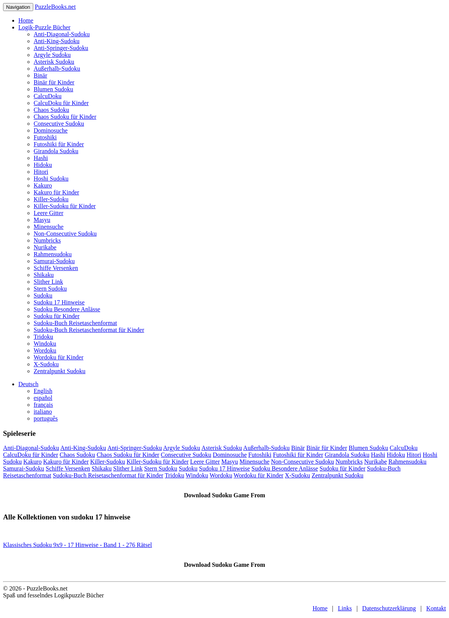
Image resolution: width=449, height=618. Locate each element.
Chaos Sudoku (51, 110)
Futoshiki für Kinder (59, 144)
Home (25, 20)
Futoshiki (45, 137)
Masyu (42, 220)
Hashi (41, 158)
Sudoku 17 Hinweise (59, 302)
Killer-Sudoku (51, 199)
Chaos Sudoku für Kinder (65, 116)
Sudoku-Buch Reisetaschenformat (75, 323)
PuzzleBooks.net (55, 6)
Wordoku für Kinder (58, 357)
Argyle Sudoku (52, 55)
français (43, 404)
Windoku (45, 343)
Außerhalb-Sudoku (57, 68)
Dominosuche (51, 130)
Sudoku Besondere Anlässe (67, 309)
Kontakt (436, 608)
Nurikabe (45, 247)
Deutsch (28, 384)
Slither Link (48, 281)
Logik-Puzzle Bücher (44, 27)
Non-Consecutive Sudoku (65, 233)
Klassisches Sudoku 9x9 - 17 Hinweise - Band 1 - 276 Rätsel (77, 545)
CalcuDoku (48, 96)
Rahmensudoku (53, 254)
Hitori (41, 171)
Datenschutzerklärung (389, 608)
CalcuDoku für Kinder (61, 103)
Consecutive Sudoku (59, 123)
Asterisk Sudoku (54, 61)
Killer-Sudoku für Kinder (65, 206)
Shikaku (43, 275)
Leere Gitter (48, 213)
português (46, 418)
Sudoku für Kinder (56, 316)
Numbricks (47, 240)
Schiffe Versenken (56, 268)
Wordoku (45, 350)
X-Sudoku (46, 364)
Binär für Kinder (54, 82)
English (43, 391)
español (43, 398)
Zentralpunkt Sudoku (60, 371)
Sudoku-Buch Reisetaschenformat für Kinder (89, 330)
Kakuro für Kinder (56, 192)
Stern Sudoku (50, 288)
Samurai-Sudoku (54, 261)
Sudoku (43, 295)
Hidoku (43, 165)
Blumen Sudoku (53, 89)
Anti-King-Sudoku (56, 41)
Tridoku (43, 336)
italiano (43, 411)
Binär (40, 75)
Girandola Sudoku (56, 151)
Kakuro (43, 185)
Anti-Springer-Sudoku (61, 48)
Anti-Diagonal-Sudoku (62, 34)
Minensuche (48, 226)
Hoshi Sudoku (51, 178)
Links (345, 608)
